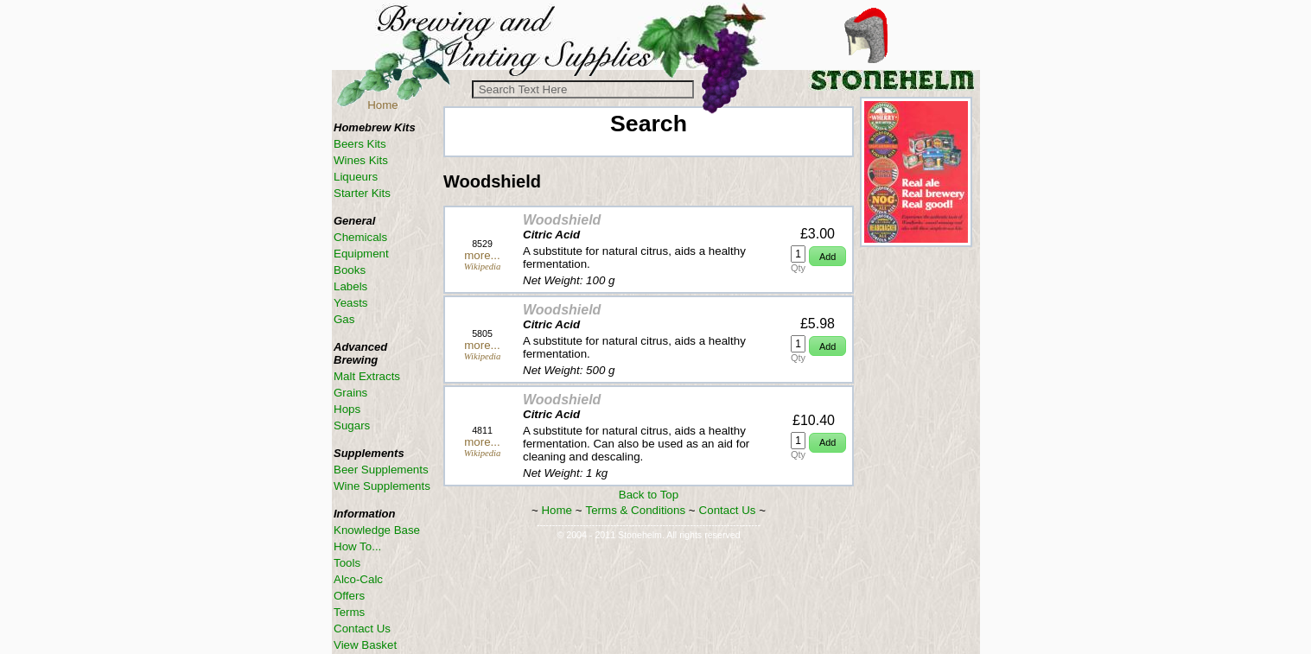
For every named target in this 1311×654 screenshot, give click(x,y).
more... (482, 255)
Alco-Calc (358, 579)
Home (382, 104)
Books (350, 270)
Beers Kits (360, 143)
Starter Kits (362, 193)
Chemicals (360, 237)
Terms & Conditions (636, 510)
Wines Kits (361, 160)
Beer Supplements (381, 469)
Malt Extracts (367, 376)
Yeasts (351, 302)
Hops (347, 409)
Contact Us (727, 510)
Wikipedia (482, 266)
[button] (827, 256)
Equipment (361, 253)
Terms (349, 612)
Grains (350, 392)
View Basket (365, 644)
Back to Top (648, 494)
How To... (357, 546)
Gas (344, 319)
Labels (350, 286)
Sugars (352, 425)
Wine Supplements (382, 485)
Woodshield (562, 220)
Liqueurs (356, 176)
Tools (347, 562)
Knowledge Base (377, 530)
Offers (349, 595)
